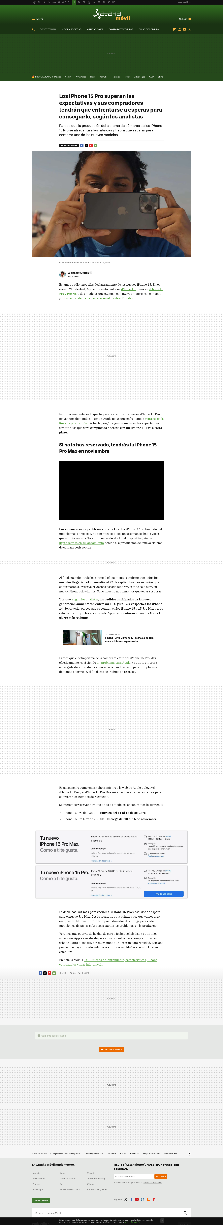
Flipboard (174, 29)
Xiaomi (90, 1173)
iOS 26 (123, 1153)
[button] (79, 272)
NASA (151, 76)
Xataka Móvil (112, 14)
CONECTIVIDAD (48, 29)
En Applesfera (114, 634)
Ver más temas (40, 1200)
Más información (132, 1222)
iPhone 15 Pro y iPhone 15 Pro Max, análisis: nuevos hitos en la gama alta (129, 639)
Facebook (81, 145)
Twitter (189, 29)
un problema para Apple (113, 663)
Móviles (57, 76)
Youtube (184, 29)
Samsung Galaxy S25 (94, 1153)
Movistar (37, 1173)
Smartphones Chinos (70, 1189)
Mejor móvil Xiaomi (151, 1153)
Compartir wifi (170, 1153)
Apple (73, 972)
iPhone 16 (134, 1153)
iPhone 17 (112, 1153)
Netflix (93, 76)
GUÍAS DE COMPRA (149, 29)
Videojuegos (139, 76)
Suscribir (161, 1176)
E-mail (95, 145)
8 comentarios (70, 145)
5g (61, 1183)
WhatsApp (38, 1189)
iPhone (90, 1183)
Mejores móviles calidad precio (66, 1153)
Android (36, 1183)
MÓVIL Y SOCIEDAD (71, 29)
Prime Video (81, 76)
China (160, 76)
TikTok (127, 76)
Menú (39, 18)
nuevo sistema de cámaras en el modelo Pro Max (99, 298)
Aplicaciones (39, 1178)
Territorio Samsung (96, 1178)
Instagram (179, 29)
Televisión (116, 76)
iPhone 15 (128, 289)
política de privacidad (152, 1182)
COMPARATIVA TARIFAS (121, 29)
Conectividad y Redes (97, 1189)
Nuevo (183, 18)
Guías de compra (68, 1178)
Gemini (68, 76)
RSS (148, 1199)
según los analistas (85, 599)
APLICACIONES (95, 29)
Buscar (185, 1212)
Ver (112, 1049)
